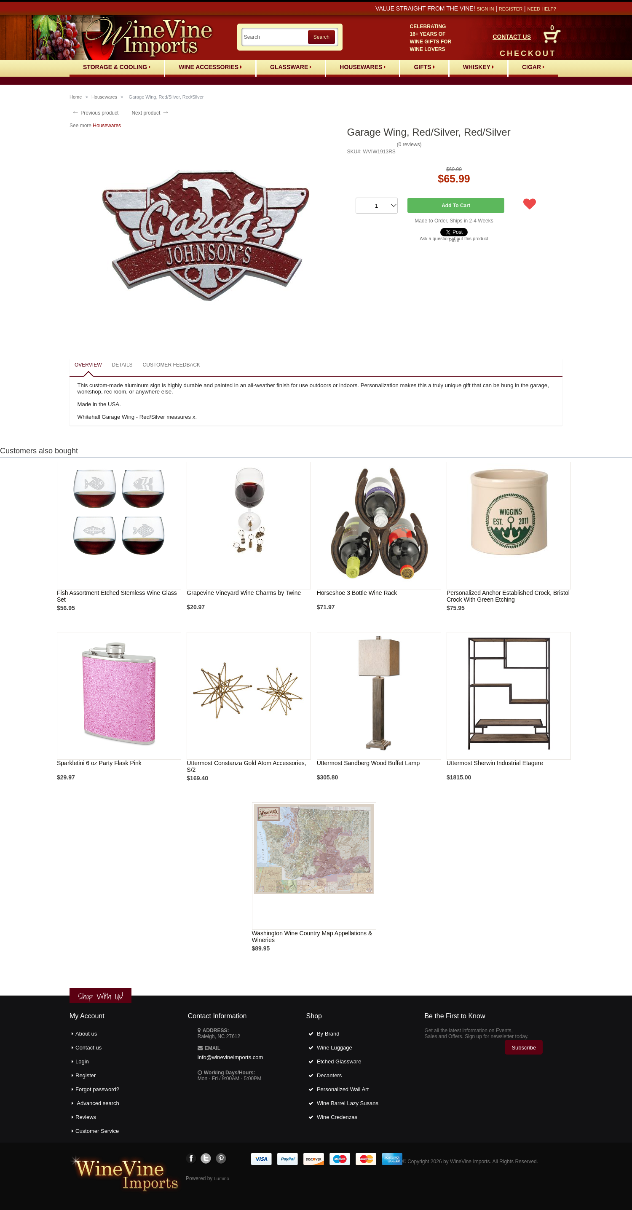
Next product (150, 113)
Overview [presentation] (88, 365)
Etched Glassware (339, 1061)
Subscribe (523, 1047)
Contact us (88, 1047)
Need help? (542, 8)
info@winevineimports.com (230, 1057)
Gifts (424, 67)
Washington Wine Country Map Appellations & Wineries (312, 936)
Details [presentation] (122, 365)
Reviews (85, 1117)
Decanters (329, 1075)
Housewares (363, 67)
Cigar (533, 67)
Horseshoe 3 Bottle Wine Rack (357, 592)
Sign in (485, 8)
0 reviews (409, 144)
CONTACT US (512, 36)
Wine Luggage (334, 1047)
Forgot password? (97, 1089)
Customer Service (97, 1131)
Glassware (290, 67)
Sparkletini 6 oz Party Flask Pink (99, 763)
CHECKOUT (528, 53)
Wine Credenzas (337, 1117)
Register (510, 8)
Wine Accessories (210, 67)
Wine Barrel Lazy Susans (347, 1103)
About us (86, 1034)
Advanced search (98, 1103)
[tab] (88, 365)
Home (76, 96)
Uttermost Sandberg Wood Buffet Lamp (368, 763)
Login (82, 1061)
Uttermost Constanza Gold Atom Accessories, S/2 (246, 766)
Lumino (221, 1178)
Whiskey (478, 67)
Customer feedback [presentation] (171, 365)
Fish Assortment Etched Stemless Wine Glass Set (117, 596)
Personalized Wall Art (343, 1089)
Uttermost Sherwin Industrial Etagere (495, 763)
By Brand (328, 1034)
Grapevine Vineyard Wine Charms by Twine (244, 592)
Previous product (95, 113)
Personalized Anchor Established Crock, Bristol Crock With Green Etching (508, 596)
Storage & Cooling (116, 67)
